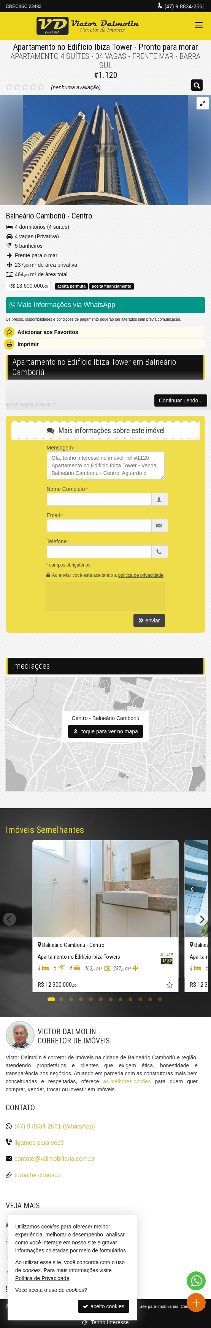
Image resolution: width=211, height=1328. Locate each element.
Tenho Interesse (105, 1322)
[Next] (201, 919)
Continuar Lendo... (181, 400)
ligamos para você (39, 1143)
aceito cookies (103, 1306)
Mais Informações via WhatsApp (62, 305)
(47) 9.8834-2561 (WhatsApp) (54, 1126)
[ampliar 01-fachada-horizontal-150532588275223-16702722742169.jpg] (94, 150)
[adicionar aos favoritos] (170, 986)
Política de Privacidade (42, 1278)
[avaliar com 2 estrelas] (17, 87)
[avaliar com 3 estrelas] (25, 87)
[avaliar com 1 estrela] (9, 87)
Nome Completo (66, 489)
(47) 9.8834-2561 (185, 6)
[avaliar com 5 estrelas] (41, 87)
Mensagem (60, 448)
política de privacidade (140, 575)
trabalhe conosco (37, 1175)
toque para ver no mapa (105, 731)
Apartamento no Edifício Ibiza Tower (72, 47)
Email (53, 515)
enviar (149, 620)
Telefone (57, 541)
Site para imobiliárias (159, 1306)
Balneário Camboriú (35, 215)
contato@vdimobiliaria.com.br (54, 1158)
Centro (81, 215)
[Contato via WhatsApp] (196, 1280)
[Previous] (190, 888)
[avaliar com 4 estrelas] (33, 87)
